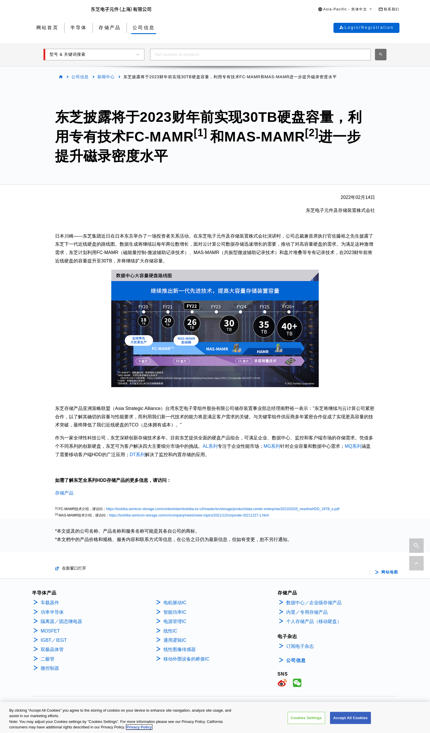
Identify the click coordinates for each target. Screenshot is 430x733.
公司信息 (80, 76)
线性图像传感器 (179, 649)
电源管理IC (174, 621)
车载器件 (50, 602)
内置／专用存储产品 (307, 612)
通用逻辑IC (174, 640)
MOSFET (50, 630)
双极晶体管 (52, 649)
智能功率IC (174, 612)
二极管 (47, 658)
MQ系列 (353, 446)
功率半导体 (52, 612)
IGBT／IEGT (54, 640)
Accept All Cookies (350, 721)
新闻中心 (106, 76)
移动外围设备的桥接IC (186, 658)
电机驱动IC (174, 602)
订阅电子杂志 (300, 646)
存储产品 (64, 492)
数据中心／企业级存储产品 (314, 602)
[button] (345, 9)
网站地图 (389, 572)
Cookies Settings (306, 721)
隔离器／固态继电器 (61, 621)
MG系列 (272, 446)
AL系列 (210, 446)
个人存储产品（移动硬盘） (314, 621)
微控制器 (50, 668)
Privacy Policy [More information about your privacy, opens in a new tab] (139, 730)
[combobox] (260, 54)
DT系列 (137, 454)
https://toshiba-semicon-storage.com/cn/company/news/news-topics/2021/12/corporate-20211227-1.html (189, 515)
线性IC (170, 630)
